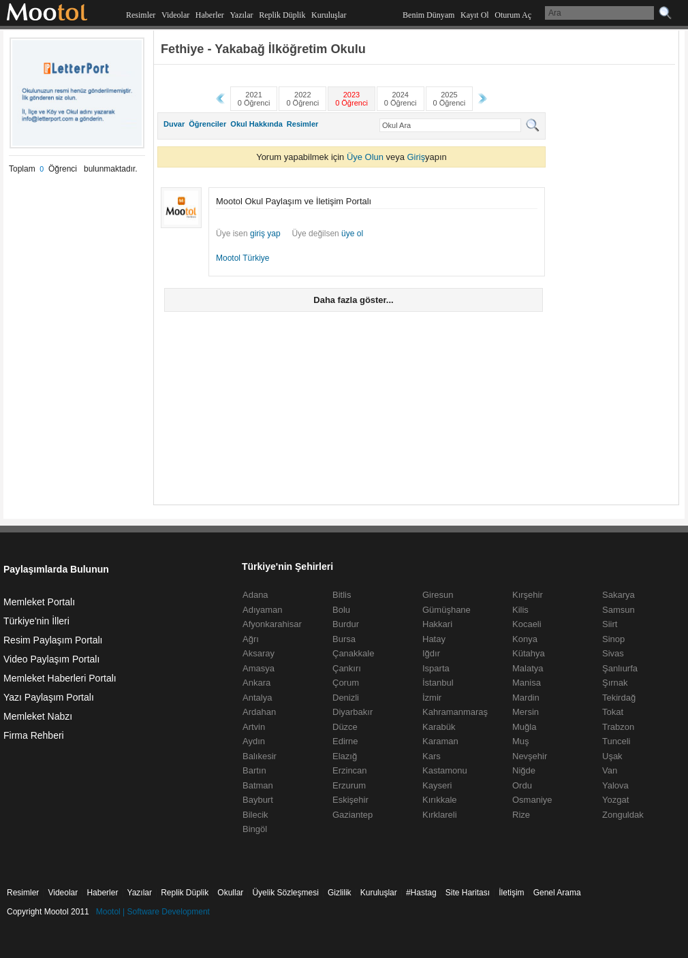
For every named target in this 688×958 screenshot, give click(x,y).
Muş (520, 741)
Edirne (345, 741)
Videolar (175, 15)
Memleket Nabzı (37, 716)
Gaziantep (352, 815)
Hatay (433, 639)
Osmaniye (532, 800)
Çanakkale (353, 653)
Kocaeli (527, 624)
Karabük (438, 727)
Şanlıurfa (620, 668)
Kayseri (437, 785)
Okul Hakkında (256, 124)
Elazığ (344, 756)
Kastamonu (444, 770)
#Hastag (421, 892)
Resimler (140, 15)
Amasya (259, 668)
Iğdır (431, 653)
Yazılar (241, 15)
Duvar (174, 124)
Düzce (345, 727)
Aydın (254, 741)
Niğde (523, 770)
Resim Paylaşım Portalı (52, 640)
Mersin (525, 712)
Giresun (438, 595)
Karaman (440, 741)
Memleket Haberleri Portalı (59, 678)
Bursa (344, 639)
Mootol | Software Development (153, 911)
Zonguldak (623, 815)
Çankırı (346, 668)
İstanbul (438, 682)
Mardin (526, 697)
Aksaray (259, 653)
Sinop (613, 639)
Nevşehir (529, 756)
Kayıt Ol (474, 15)
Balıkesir (260, 756)
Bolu (341, 610)
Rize (521, 815)
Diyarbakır (352, 712)
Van (609, 770)
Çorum (345, 682)
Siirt (609, 624)
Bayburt (258, 800)
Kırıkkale (439, 800)
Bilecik (255, 815)
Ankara (256, 682)
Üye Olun (365, 157)
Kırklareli (439, 815)
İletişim (511, 892)
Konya (524, 639)
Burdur (345, 624)
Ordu (522, 785)
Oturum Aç (513, 15)
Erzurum (349, 785)
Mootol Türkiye (242, 258)
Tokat (612, 712)
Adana (255, 595)
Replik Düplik (282, 15)
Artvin (254, 727)
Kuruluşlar (328, 15)
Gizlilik (339, 892)
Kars (431, 756)
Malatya (528, 668)
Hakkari (437, 624)
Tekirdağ (619, 697)
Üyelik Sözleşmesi (285, 892)
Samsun (618, 610)
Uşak (612, 756)
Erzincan (349, 770)
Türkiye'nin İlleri (36, 621)
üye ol (352, 233)
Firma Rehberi (33, 735)
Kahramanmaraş (455, 712)
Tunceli (616, 741)
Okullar (230, 892)
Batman (258, 785)
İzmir (431, 697)
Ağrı (251, 639)
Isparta (436, 668)
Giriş (416, 157)
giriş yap (265, 233)
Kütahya (528, 653)
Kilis (520, 610)
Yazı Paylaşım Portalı (48, 697)
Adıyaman (263, 610)
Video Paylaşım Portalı (51, 659)
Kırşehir (527, 595)
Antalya (257, 697)
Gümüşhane (446, 610)
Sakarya (618, 595)
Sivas (613, 653)
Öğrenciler (207, 124)
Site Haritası (467, 892)
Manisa (526, 682)
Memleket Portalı (39, 601)
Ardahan (259, 712)
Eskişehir (350, 800)
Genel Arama (557, 892)
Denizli (345, 697)
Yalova (615, 785)
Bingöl (255, 829)
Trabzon (618, 727)
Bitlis (341, 595)
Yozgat (615, 800)
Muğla (524, 727)
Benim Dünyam (428, 15)
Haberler (210, 15)
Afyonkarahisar (272, 624)
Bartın (254, 770)
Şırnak (615, 682)
